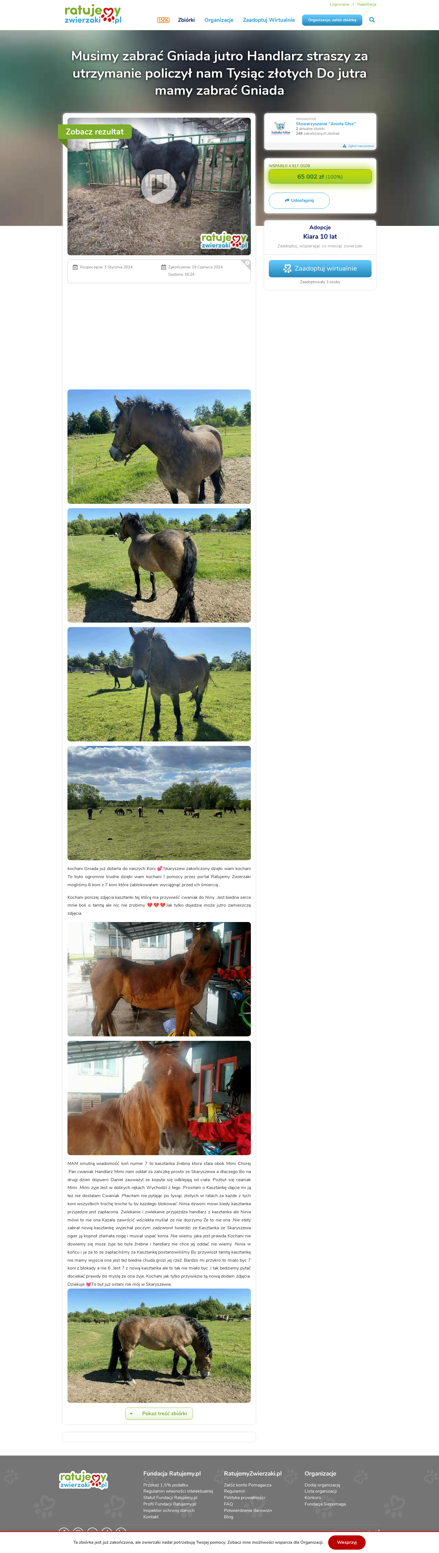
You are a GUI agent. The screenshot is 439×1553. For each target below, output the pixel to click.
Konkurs (313, 1498)
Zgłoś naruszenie (358, 146)
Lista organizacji (321, 1491)
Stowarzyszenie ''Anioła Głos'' (326, 124)
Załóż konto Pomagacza (247, 1485)
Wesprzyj (347, 1542)
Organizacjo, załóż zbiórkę (332, 20)
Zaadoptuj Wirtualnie (269, 20)
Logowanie (339, 4)
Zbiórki (186, 20)
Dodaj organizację (322, 1485)
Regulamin (234, 1491)
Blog (228, 1517)
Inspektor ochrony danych (169, 1510)
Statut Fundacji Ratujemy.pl (170, 1498)
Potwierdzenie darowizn (248, 1510)
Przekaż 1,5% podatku (165, 1485)
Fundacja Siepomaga (325, 1504)
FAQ (228, 1504)
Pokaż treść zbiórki (156, 1413)
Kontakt (150, 1517)
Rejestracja (366, 4)
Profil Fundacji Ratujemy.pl (169, 1504)
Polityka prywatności (244, 1498)
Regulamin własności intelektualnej (178, 1491)
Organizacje (218, 20)
